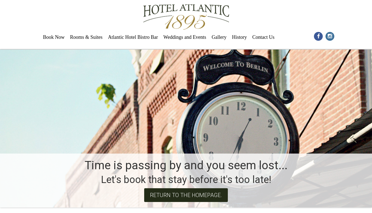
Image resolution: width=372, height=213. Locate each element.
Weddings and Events (184, 37)
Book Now (54, 37)
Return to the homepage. (186, 195)
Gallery (219, 37)
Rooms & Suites (86, 37)
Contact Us (263, 37)
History (239, 37)
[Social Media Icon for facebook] (318, 36)
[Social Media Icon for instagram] (330, 36)
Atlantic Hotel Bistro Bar (133, 37)
